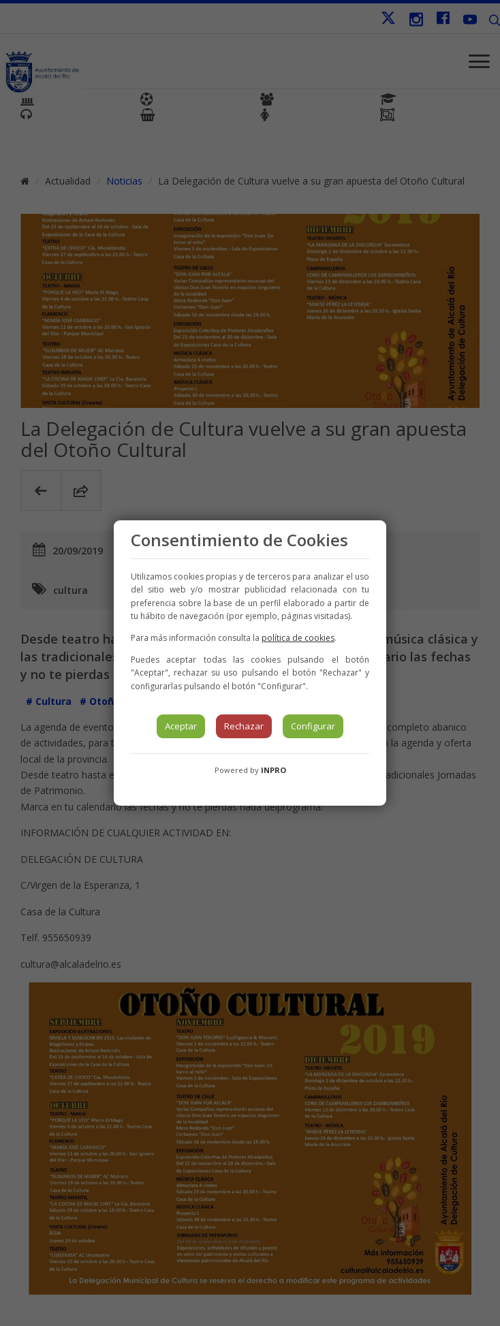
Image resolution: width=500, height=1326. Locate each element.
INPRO (273, 770)
